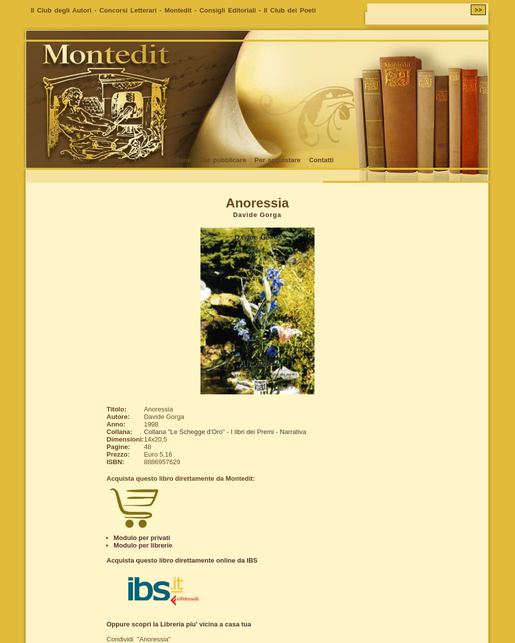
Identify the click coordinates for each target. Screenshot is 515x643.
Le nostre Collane (162, 160)
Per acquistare (277, 160)
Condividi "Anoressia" (139, 639)
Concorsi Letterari (128, 10)
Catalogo (112, 160)
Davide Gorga (257, 215)
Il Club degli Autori (61, 10)
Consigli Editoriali (227, 10)
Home (40, 160)
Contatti (321, 160)
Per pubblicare (222, 160)
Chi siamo (73, 160)
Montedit (177, 10)
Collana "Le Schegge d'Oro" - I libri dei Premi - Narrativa (225, 432)
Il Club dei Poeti (290, 10)
